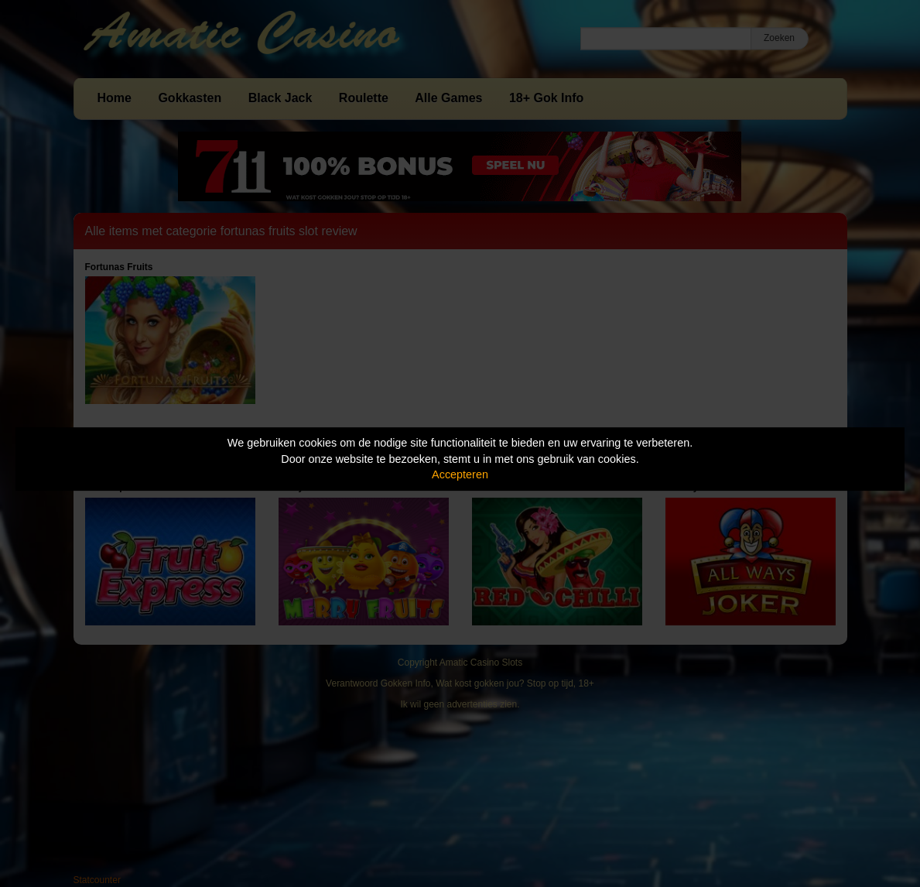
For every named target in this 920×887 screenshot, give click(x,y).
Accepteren (460, 474)
